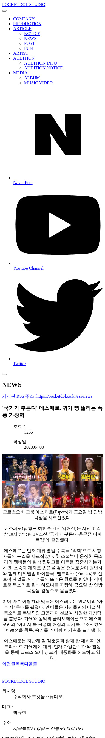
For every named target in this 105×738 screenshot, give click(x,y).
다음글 (30, 663)
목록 (19, 663)
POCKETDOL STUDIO (23, 4)
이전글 (8, 663)
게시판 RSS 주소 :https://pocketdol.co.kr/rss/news (47, 396)
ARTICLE (22, 28)
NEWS (30, 38)
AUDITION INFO (40, 63)
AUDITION (24, 58)
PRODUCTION (27, 23)
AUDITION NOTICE (43, 68)
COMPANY (24, 18)
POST (29, 43)
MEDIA (20, 73)
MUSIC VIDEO (38, 82)
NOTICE (32, 33)
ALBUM (32, 77)
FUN (28, 48)
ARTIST (20, 53)
